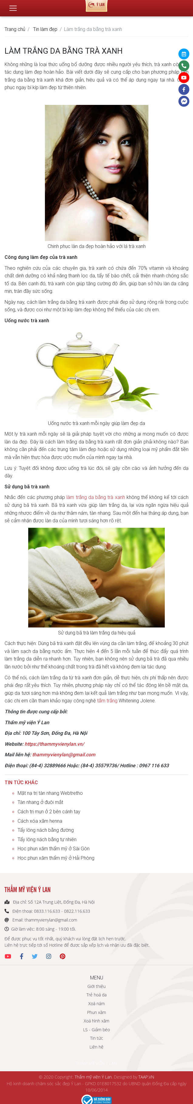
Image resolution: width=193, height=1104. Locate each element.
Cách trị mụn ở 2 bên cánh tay (49, 811)
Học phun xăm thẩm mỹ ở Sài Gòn (54, 848)
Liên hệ (96, 1047)
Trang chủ (15, 29)
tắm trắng (107, 701)
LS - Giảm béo (96, 1029)
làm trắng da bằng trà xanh (95, 497)
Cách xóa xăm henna (40, 821)
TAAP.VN (146, 1077)
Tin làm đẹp (45, 29)
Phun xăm (96, 1012)
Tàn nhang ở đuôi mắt (40, 802)
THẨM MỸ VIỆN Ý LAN (96, 1063)
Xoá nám (96, 1003)
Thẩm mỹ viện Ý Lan (93, 1077)
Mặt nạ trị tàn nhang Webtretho (50, 793)
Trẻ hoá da (96, 995)
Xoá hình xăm (96, 1021)
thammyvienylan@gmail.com (63, 754)
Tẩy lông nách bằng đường (46, 830)
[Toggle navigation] (13, 6)
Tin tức (96, 1038)
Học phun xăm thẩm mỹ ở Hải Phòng (56, 858)
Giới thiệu (96, 986)
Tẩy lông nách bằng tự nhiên (47, 839)
